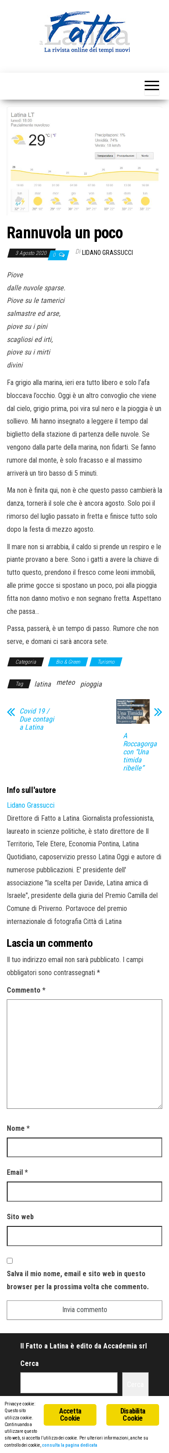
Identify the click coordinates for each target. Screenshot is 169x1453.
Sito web (20, 1216)
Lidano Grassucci (107, 252)
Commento (26, 990)
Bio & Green (68, 662)
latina (42, 684)
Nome (18, 1128)
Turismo (105, 662)
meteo (65, 682)
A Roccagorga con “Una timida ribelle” (140, 752)
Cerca (29, 1363)
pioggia (91, 684)
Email (17, 1172)
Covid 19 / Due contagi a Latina (36, 719)
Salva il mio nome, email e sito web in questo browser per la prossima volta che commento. (78, 1280)
